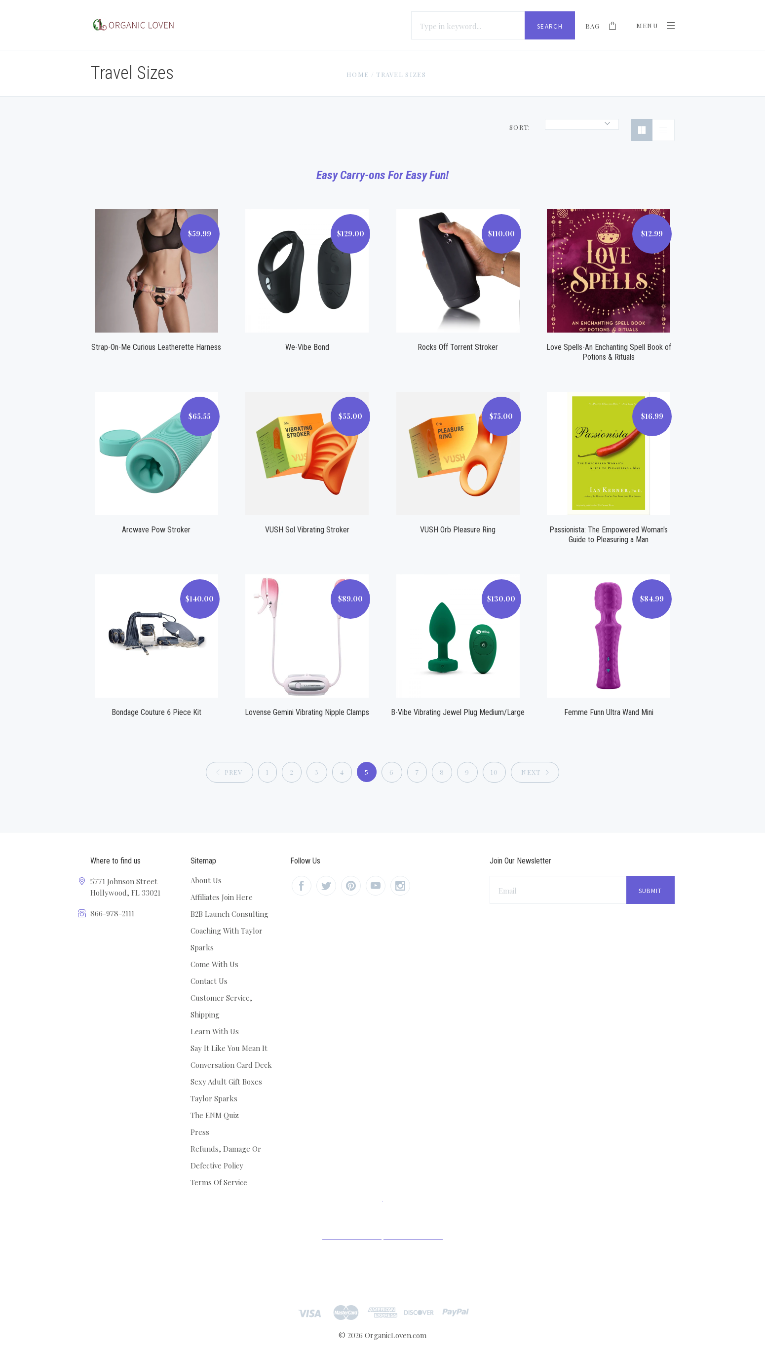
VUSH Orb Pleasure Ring (458, 529)
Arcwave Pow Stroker (156, 529)
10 (494, 772)
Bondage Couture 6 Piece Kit (156, 712)
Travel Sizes (401, 74)
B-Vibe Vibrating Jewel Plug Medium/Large (458, 712)
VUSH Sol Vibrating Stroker (307, 529)
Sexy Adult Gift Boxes (226, 1082)
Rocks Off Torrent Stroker (458, 347)
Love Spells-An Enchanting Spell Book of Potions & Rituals (608, 352)
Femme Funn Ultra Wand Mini (608, 712)
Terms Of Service (219, 1182)
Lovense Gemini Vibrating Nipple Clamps (307, 712)
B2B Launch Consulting (229, 914)
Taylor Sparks (214, 1098)
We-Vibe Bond (307, 347)
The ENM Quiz (215, 1115)
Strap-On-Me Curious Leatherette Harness (156, 347)
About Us (206, 880)
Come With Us (214, 964)
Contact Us (209, 981)
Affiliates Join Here (222, 897)
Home (357, 74)
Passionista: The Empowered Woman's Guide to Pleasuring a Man (608, 534)
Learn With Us (215, 1031)
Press (200, 1132)
